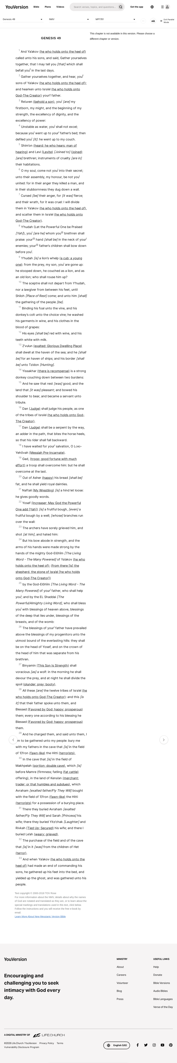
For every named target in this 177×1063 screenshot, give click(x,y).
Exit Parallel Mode (167, 21)
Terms (60, 1043)
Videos (60, 6)
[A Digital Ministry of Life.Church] (88, 1033)
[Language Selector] (152, 6)
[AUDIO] (143, 21)
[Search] (93, 7)
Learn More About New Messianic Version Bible (40, 916)
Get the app (136, 6)
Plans (48, 6)
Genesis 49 (23, 19)
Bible (36, 6)
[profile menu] (164, 6)
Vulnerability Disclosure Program (21, 1047)
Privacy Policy (46, 1043)
